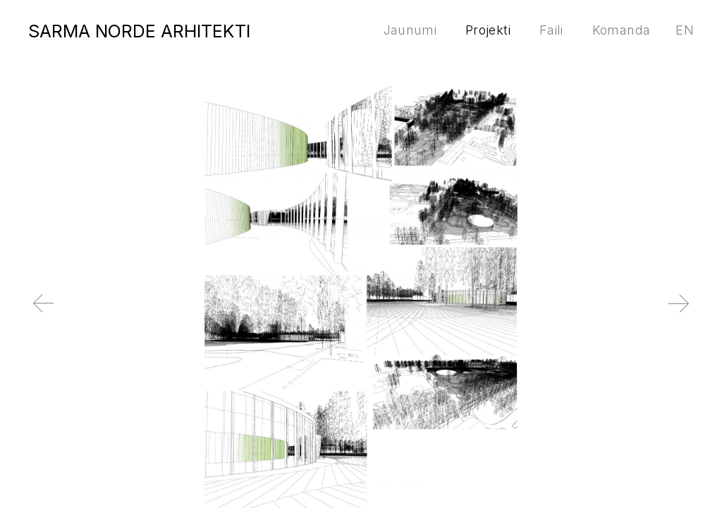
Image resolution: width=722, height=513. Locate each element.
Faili (551, 30)
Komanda (621, 30)
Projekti (487, 30)
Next (704, 315)
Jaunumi (410, 30)
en (684, 30)
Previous (18, 315)
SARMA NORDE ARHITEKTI (139, 31)
